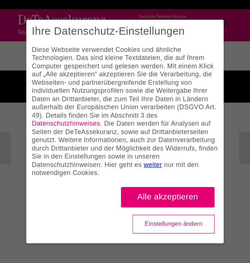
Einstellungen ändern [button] (173, 224)
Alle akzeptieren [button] (167, 196)
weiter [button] (153, 164)
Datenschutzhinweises (66, 123)
